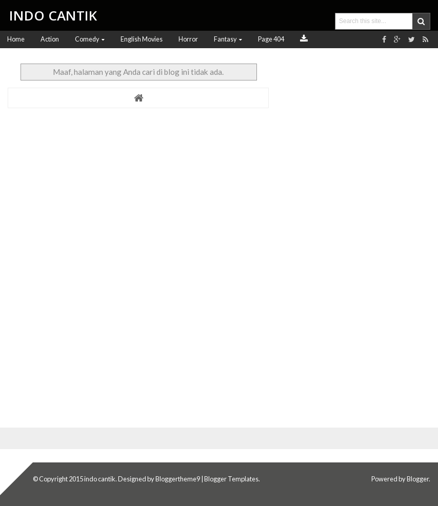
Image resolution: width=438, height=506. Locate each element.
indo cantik (99, 479)
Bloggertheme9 (177, 479)
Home (16, 39)
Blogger (418, 479)
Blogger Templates (231, 479)
